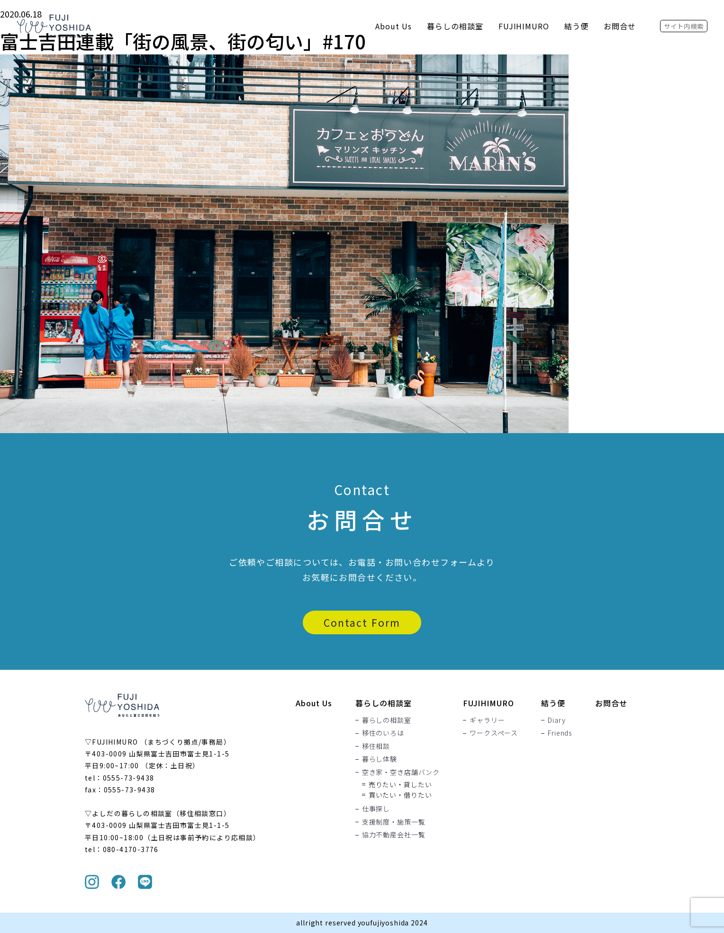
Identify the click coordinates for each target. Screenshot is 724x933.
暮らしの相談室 (455, 26)
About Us (393, 26)
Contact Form (362, 622)
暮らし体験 (379, 759)
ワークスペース (494, 733)
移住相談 (376, 746)
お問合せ (620, 26)
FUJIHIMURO (524, 26)
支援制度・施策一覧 (393, 821)
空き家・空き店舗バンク (401, 772)
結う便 (576, 26)
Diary (556, 720)
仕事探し (376, 809)
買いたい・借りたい (400, 795)
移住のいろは (383, 733)
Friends (560, 733)
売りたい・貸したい (400, 784)
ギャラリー (487, 720)
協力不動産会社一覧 (393, 835)
